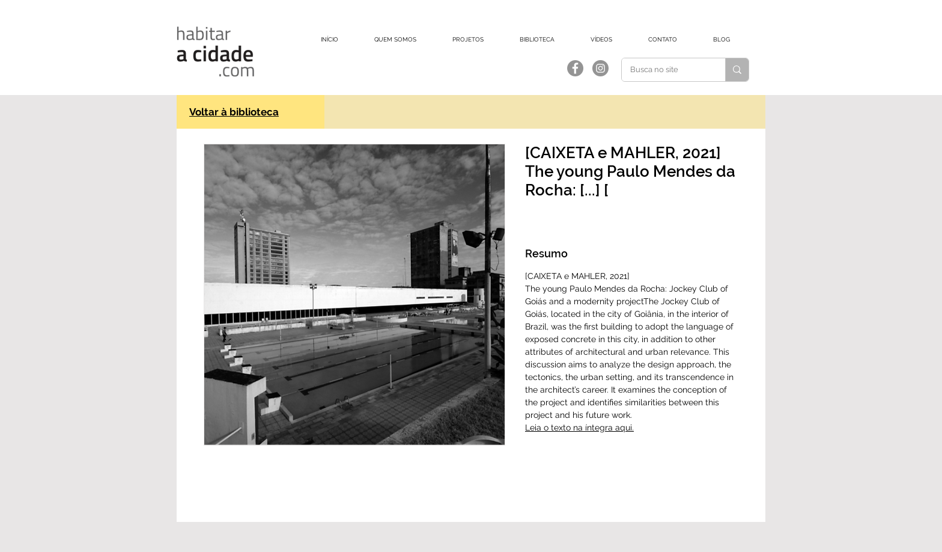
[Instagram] (600, 68)
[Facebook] (575, 68)
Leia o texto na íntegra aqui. (579, 427)
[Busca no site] (665, 69)
